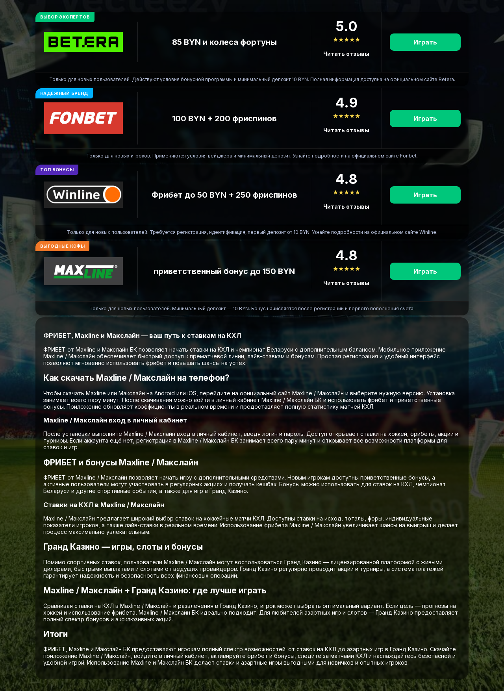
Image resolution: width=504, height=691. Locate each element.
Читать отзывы (346, 53)
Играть (425, 42)
